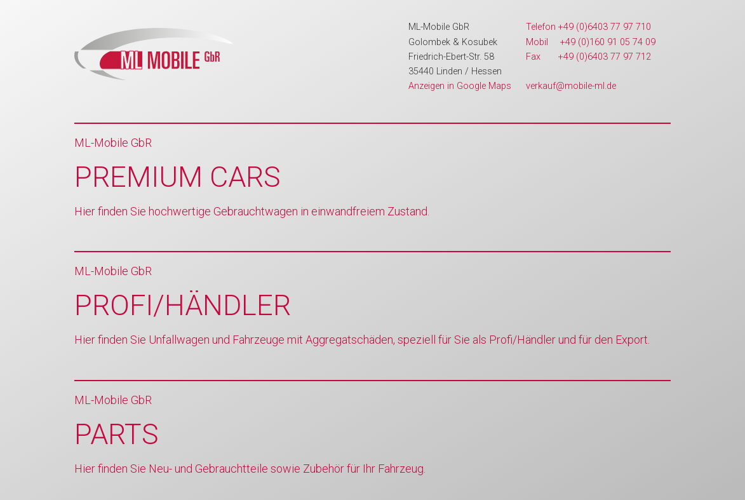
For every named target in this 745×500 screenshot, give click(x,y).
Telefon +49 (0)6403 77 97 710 (588, 27)
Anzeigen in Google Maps (459, 86)
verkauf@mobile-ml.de (571, 86)
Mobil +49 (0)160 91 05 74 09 (590, 42)
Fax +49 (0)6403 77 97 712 (588, 56)
